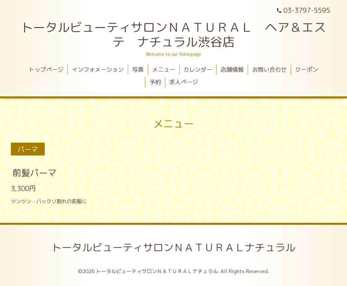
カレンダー (197, 69)
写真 (138, 69)
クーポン (306, 69)
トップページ (46, 69)
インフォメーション (98, 69)
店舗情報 (232, 69)
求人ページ (183, 82)
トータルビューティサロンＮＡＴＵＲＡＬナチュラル (173, 247)
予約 (155, 82)
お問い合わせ (269, 69)
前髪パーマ (35, 172)
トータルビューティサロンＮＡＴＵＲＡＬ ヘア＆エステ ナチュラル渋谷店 (173, 34)
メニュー (163, 69)
